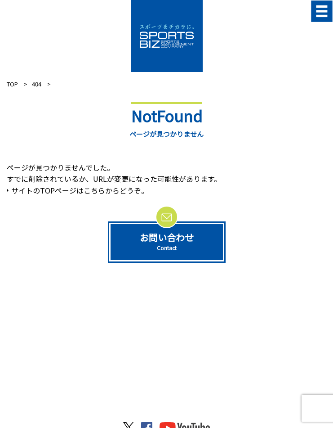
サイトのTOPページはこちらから (65, 190)
